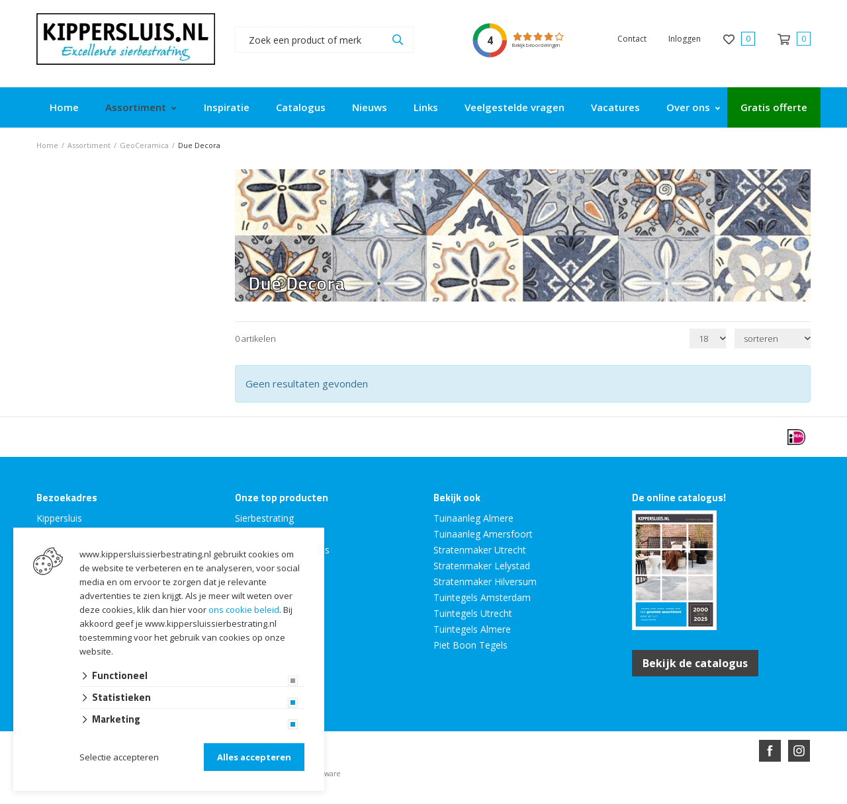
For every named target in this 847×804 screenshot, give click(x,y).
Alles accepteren (254, 757)
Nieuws (369, 107)
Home (64, 107)
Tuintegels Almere (472, 629)
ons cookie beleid (243, 610)
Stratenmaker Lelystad (481, 565)
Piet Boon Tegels (470, 645)
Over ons (688, 107)
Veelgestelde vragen (514, 107)
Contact (631, 38)
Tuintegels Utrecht (472, 613)
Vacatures (615, 107)
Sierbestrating (264, 518)
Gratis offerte (773, 107)
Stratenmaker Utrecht (479, 549)
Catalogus (301, 107)
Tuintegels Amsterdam (482, 597)
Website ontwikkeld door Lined (322, 798)
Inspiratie (226, 107)
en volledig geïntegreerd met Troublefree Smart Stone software (475, 798)
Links (426, 107)
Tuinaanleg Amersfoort (483, 534)
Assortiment (135, 107)
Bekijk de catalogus (695, 663)
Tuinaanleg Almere (473, 518)
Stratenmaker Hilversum (485, 581)
